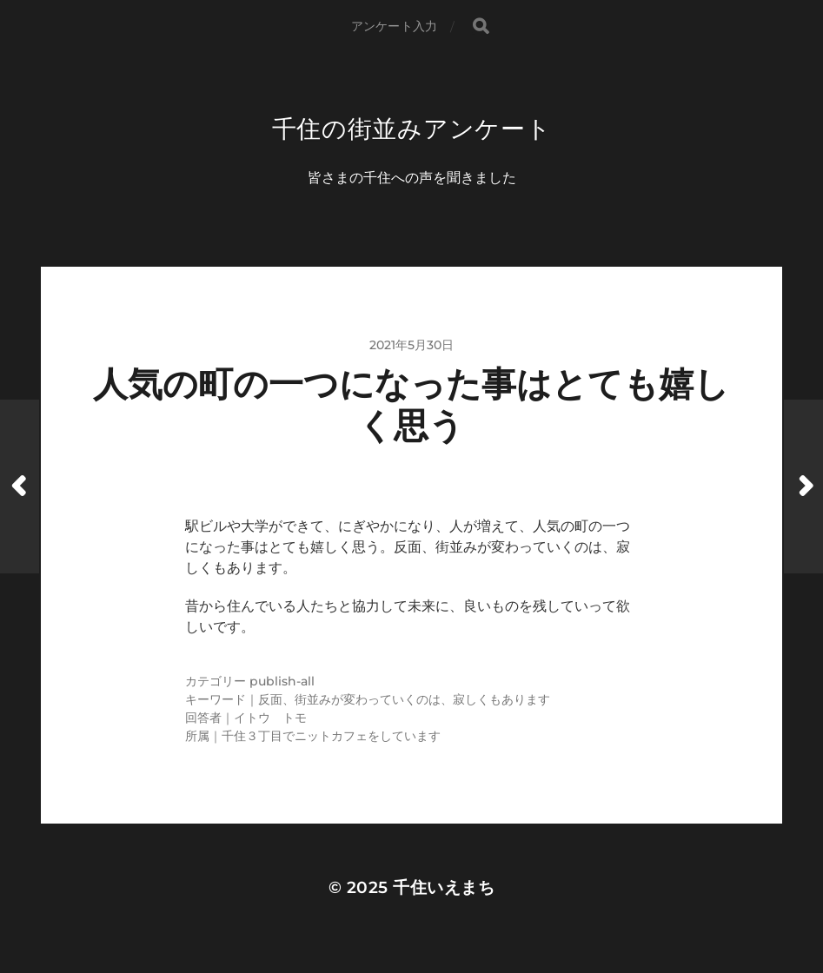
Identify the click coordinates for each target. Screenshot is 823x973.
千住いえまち (443, 887)
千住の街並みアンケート (412, 128)
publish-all (282, 681)
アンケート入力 (394, 26)
